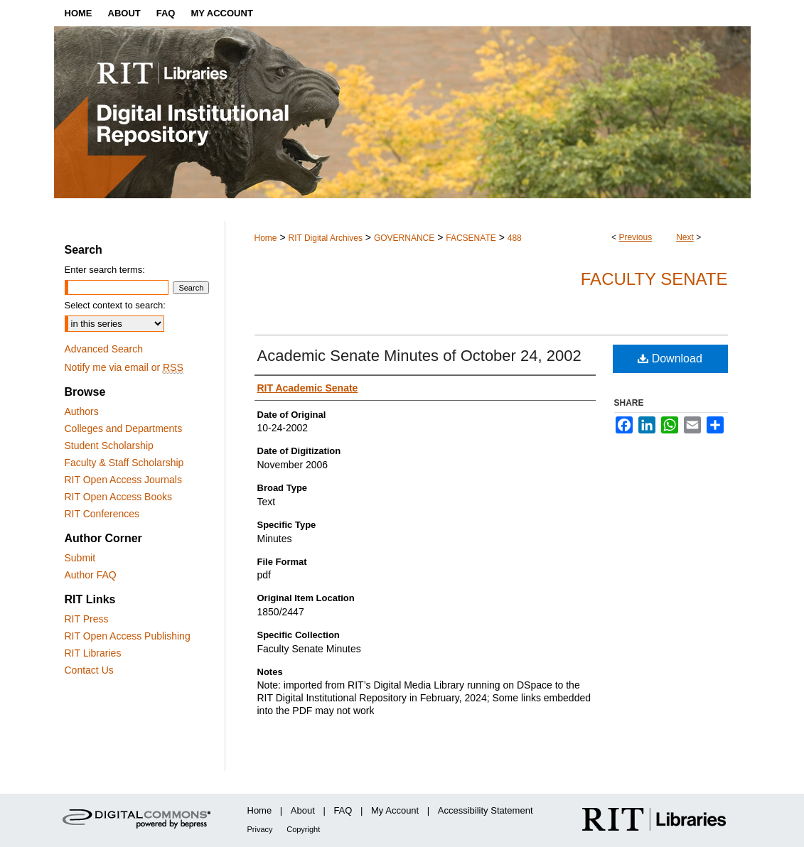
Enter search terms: (105, 269)
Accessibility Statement (485, 810)
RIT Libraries (93, 653)
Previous (635, 237)
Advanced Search (104, 349)
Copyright (303, 829)
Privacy (260, 829)
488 (515, 238)
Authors (82, 411)
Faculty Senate (654, 278)
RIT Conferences (102, 513)
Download (670, 358)
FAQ (342, 810)
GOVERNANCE (404, 238)
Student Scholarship (109, 445)
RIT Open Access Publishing (128, 636)
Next (685, 237)
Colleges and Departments (124, 428)
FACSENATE (470, 238)
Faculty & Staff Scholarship (124, 462)
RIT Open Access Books (118, 496)
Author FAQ (91, 575)
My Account (395, 810)
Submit (80, 557)
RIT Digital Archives (325, 238)
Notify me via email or (124, 367)
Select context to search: (115, 305)
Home (265, 238)
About (303, 810)
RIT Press (87, 619)
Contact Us (89, 670)
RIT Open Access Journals (123, 479)
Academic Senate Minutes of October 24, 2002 (419, 356)
